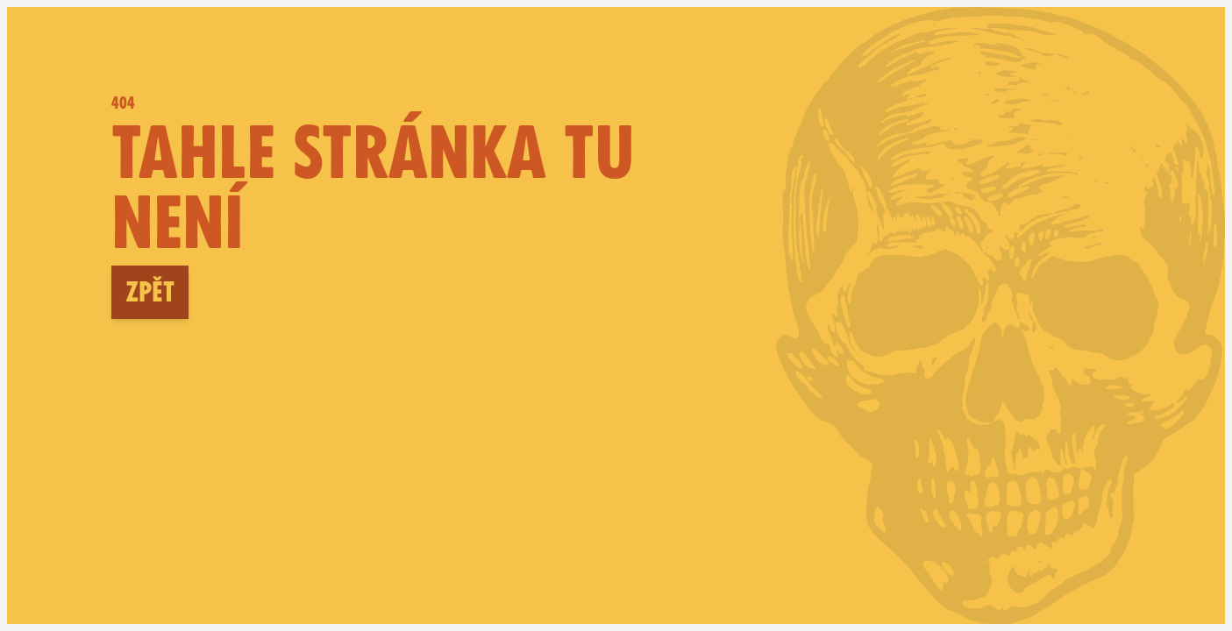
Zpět (149, 292)
